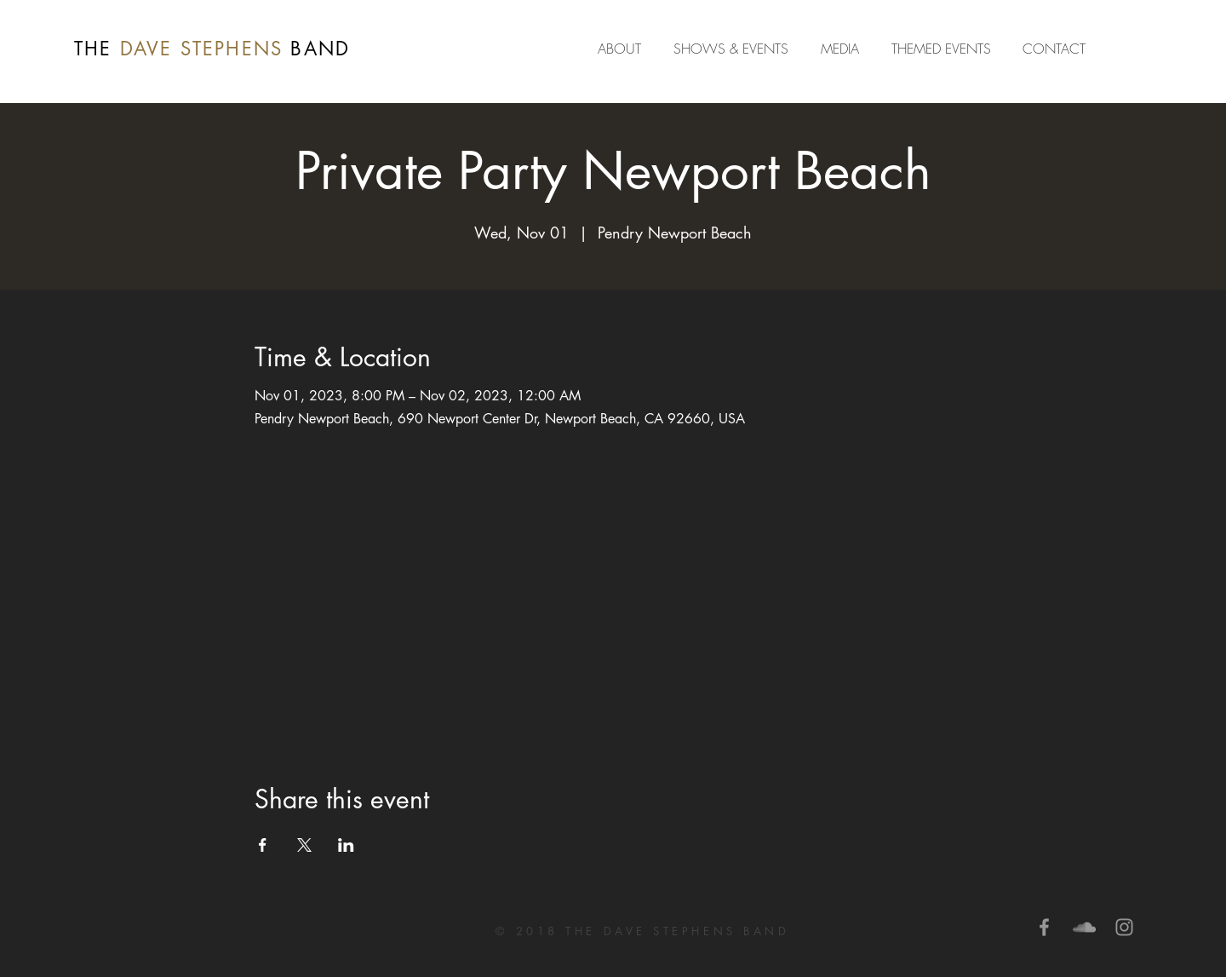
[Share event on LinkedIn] (346, 845)
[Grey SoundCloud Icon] (1084, 927)
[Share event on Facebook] (263, 845)
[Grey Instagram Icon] (1124, 927)
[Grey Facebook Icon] (1044, 927)
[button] (843, 48)
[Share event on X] (304, 845)
